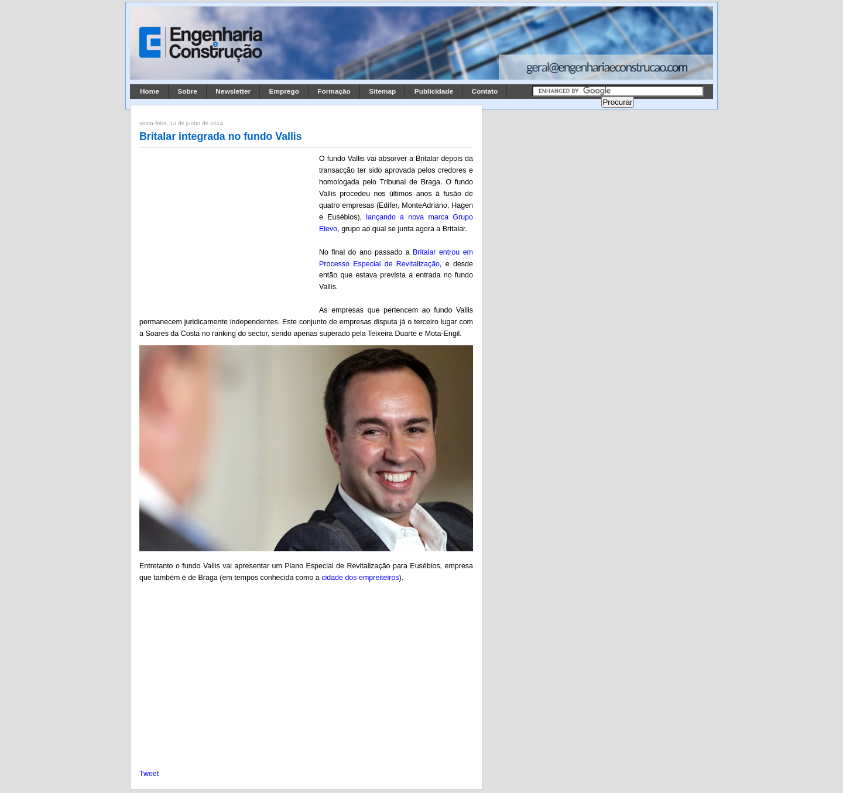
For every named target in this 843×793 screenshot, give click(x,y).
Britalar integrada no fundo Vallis (220, 136)
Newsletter (233, 91)
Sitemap (382, 91)
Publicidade (433, 91)
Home (149, 91)
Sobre (187, 91)
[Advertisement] (227, 230)
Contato (485, 91)
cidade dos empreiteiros (360, 578)
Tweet (149, 774)
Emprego (284, 91)
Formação (334, 91)
